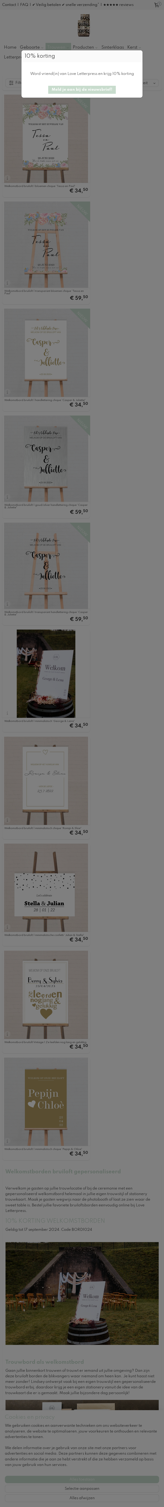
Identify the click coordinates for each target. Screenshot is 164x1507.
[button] (82, 90)
